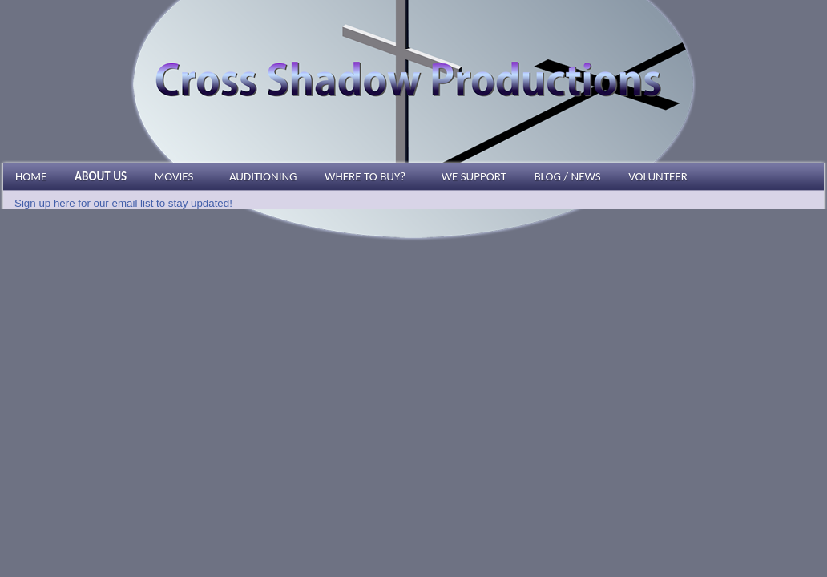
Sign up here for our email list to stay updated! (123, 203)
